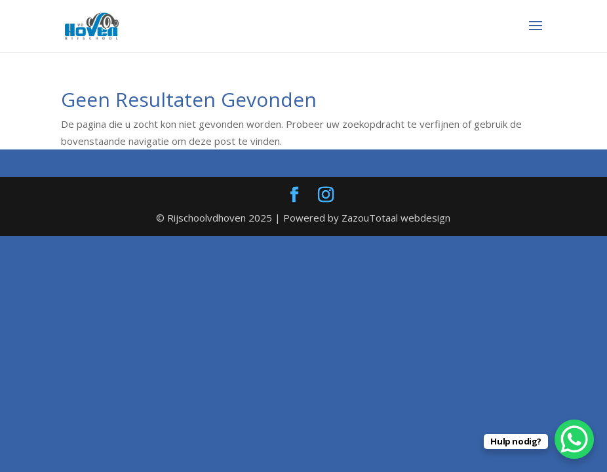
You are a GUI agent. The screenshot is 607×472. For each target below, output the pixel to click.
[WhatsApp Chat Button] (574, 439)
